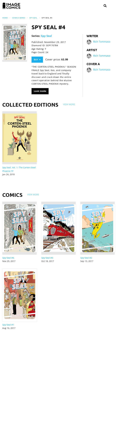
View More (69, 104)
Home (5, 18)
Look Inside (40, 91)
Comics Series (18, 18)
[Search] (105, 5)
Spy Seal (33, 18)
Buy (37, 59)
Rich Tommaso (101, 42)
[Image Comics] (11, 6)
